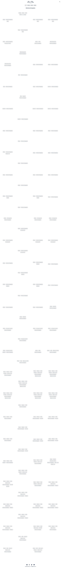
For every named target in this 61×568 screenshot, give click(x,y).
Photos (29, 5)
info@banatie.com (33, 566)
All (25, 5)
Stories (32, 5)
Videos (35, 5)
